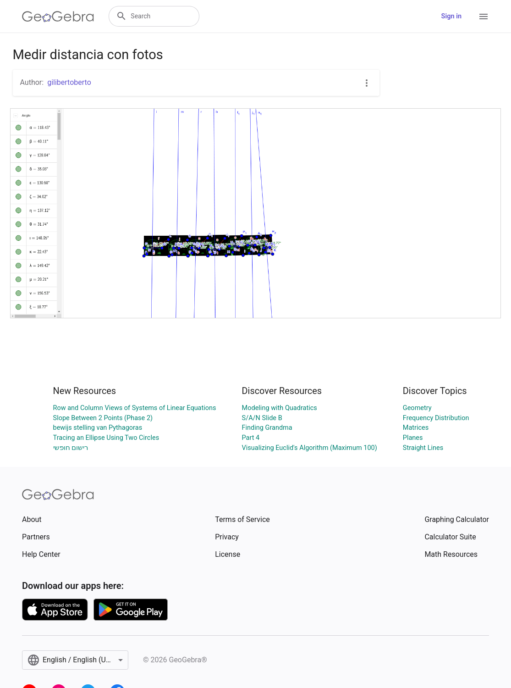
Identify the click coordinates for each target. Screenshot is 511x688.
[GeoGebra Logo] (58, 16)
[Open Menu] (483, 16)
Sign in (451, 16)
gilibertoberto (69, 82)
